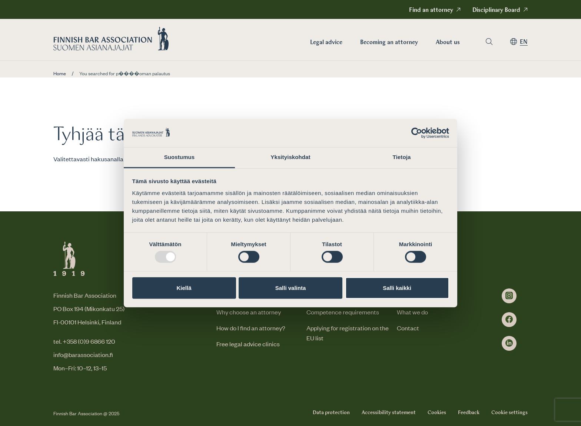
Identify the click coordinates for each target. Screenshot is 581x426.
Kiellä (183, 287)
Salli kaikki (397, 287)
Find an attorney (431, 10)
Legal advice (326, 43)
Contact (408, 328)
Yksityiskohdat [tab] (290, 157)
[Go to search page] (489, 42)
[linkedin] (509, 343)
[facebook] (509, 319)
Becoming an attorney (389, 43)
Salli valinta (290, 287)
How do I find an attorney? (250, 328)
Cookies (437, 412)
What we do (412, 312)
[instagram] (509, 295)
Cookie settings (509, 412)
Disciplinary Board (496, 10)
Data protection (331, 412)
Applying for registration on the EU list (347, 333)
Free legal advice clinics (248, 344)
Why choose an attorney (248, 312)
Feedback (468, 412)
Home (59, 73)
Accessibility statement (389, 412)
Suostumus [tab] (179, 157)
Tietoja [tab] (402, 157)
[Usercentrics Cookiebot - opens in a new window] (416, 133)
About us (448, 43)
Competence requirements (342, 312)
